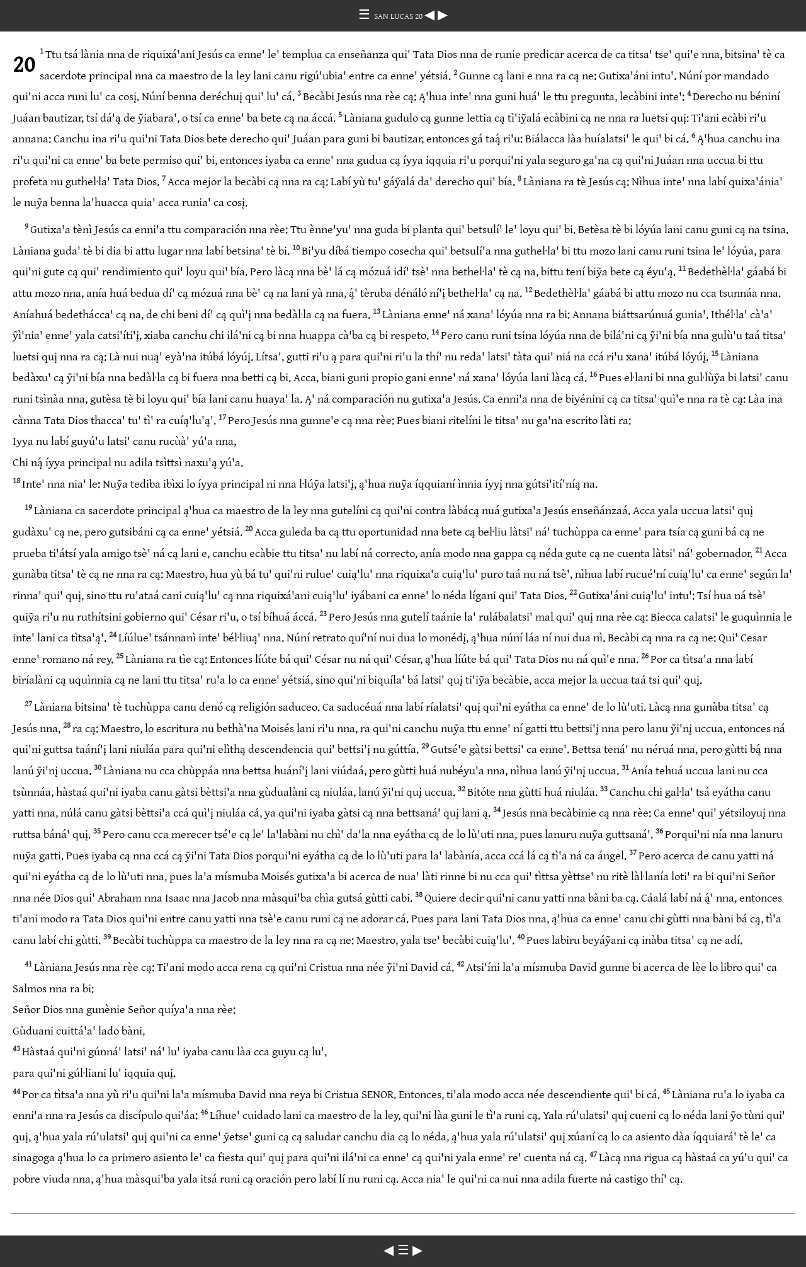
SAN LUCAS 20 (399, 16)
